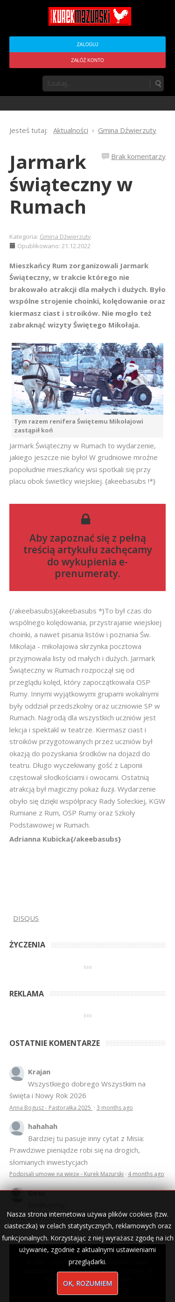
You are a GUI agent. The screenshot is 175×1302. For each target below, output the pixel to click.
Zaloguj (87, 44)
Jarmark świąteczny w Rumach (71, 184)
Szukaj (158, 83)
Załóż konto (87, 60)
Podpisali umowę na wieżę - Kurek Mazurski (66, 1174)
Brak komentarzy (138, 156)
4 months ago (146, 1174)
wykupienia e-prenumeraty (91, 567)
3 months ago (115, 1108)
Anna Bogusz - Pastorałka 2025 (50, 1108)
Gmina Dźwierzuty (65, 236)
